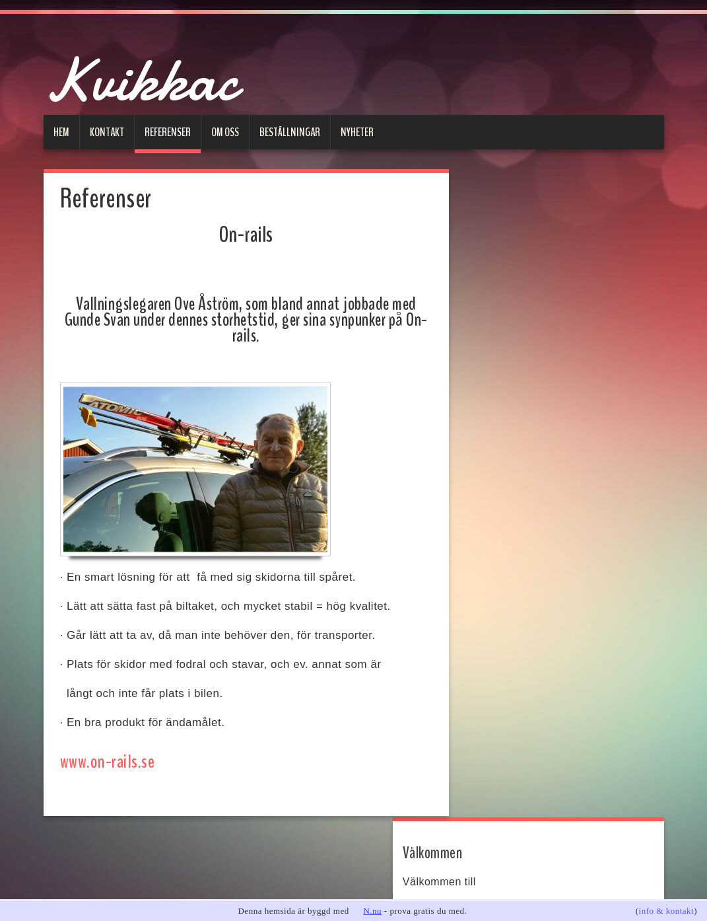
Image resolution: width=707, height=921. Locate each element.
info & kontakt (666, 911)
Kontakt (107, 131)
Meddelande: (508, 539)
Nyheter (357, 131)
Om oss (225, 131)
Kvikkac (159, 76)
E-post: (496, 460)
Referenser (168, 131)
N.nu (372, 911)
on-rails (499, 351)
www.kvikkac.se (507, 262)
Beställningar (289, 131)
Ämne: (494, 499)
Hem (61, 131)
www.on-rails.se (105, 761)
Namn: (494, 420)
